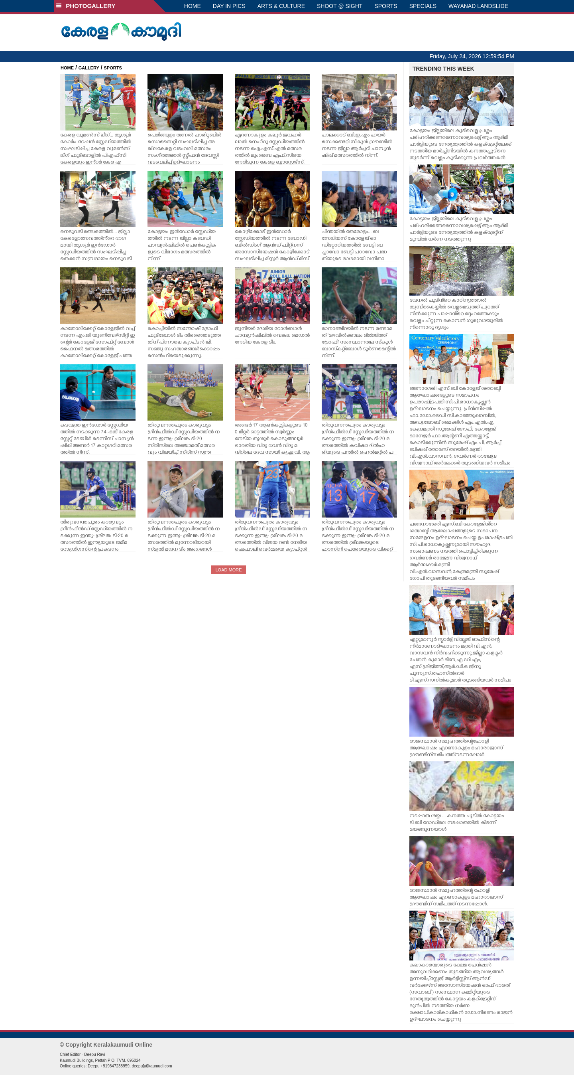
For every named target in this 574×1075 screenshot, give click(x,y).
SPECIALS (422, 6)
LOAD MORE (228, 569)
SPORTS (385, 6)
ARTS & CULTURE (281, 6)
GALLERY (89, 67)
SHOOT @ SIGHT (339, 6)
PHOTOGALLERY (86, 5)
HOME (192, 6)
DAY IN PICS (229, 6)
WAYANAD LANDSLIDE (478, 6)
